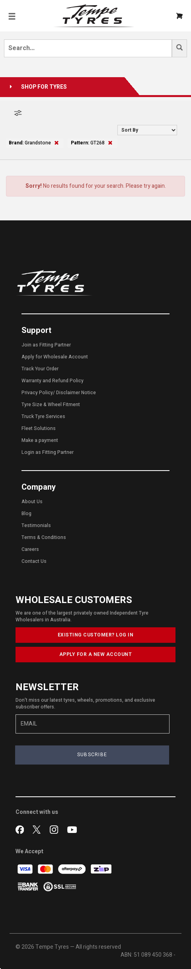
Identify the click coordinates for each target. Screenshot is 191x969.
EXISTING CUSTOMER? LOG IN (96, 634)
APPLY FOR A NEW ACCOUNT (95, 654)
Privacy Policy (37, 392)
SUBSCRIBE (92, 754)
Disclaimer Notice (76, 392)
